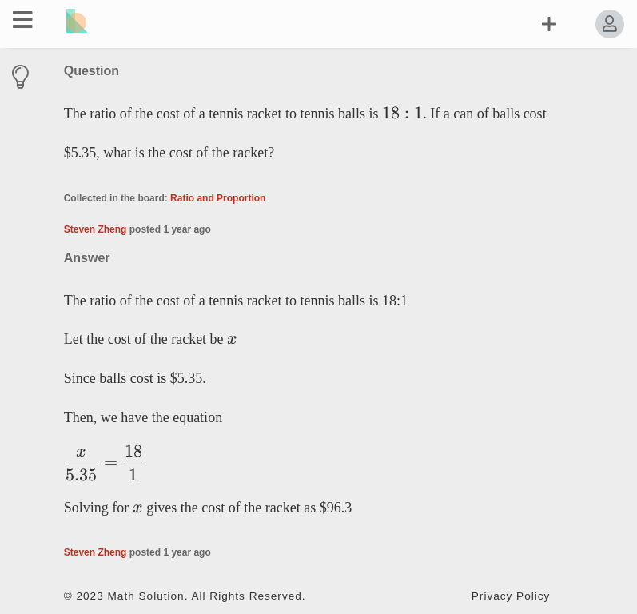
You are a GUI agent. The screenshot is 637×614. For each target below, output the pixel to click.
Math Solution (146, 596)
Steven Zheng (95, 229)
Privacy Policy (511, 596)
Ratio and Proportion (217, 198)
